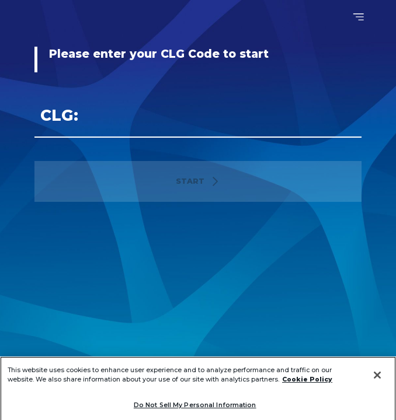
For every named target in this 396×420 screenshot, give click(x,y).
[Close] (377, 381)
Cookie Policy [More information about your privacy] (307, 386)
